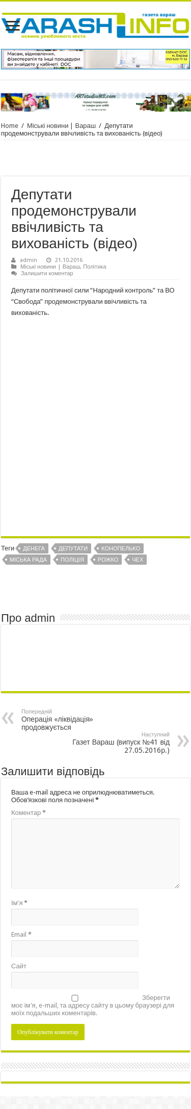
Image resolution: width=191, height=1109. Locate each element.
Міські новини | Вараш (61, 125)
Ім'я (19, 903)
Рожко (108, 560)
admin (28, 260)
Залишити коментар (47, 273)
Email (21, 934)
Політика (94, 266)
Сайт (18, 966)
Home (9, 125)
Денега (34, 548)
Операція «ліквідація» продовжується (73, 719)
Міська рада (28, 560)
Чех (137, 560)
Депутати (73, 548)
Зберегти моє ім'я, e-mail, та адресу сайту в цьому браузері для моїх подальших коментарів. (92, 1005)
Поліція (72, 560)
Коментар (28, 812)
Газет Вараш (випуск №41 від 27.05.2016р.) (117, 742)
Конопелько (120, 548)
